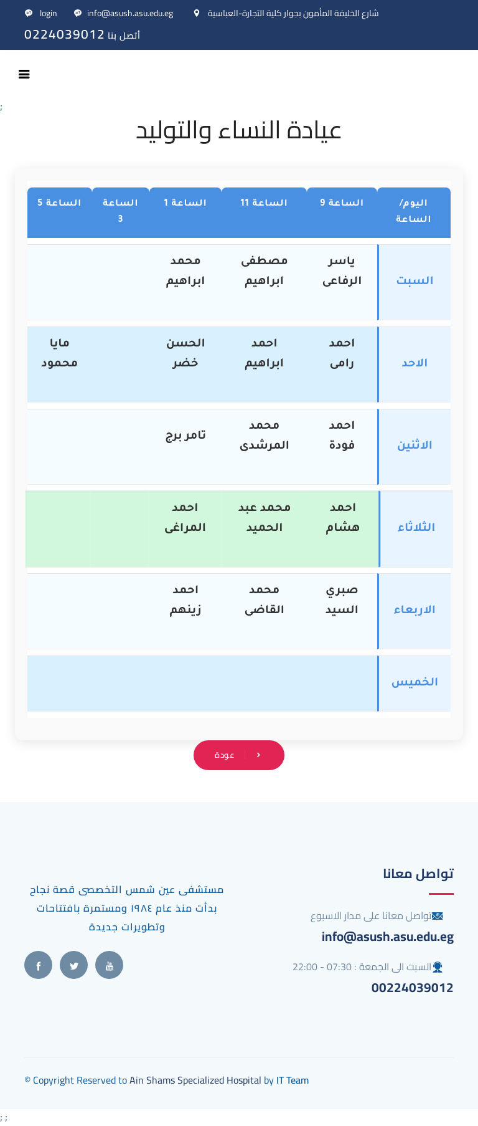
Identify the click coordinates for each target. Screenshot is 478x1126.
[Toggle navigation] (24, 74)
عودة (239, 754)
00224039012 (413, 987)
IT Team (292, 1080)
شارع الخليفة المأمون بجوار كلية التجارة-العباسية (285, 13)
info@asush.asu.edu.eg (123, 13)
